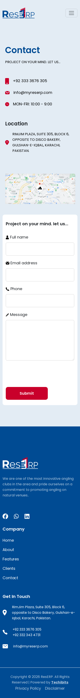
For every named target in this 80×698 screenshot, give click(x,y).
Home (8, 540)
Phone (14, 288)
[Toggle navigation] (71, 13)
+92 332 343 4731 (27, 635)
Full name (17, 237)
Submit (27, 393)
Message (16, 314)
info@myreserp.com (32, 92)
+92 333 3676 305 (29, 80)
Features (11, 559)
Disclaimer (55, 688)
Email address (21, 263)
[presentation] (38, 372)
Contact (10, 577)
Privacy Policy (28, 688)
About (8, 549)
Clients (9, 568)
